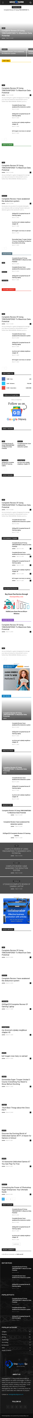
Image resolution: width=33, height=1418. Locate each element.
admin (3, 95)
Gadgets (4, 1104)
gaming (4, 1053)
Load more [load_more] (16, 1244)
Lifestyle (4, 1076)
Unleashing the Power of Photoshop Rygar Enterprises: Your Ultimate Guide (16, 1189)
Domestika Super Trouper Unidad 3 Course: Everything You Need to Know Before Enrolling (21, 241)
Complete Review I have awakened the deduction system (16, 200)
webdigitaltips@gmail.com (16, 1394)
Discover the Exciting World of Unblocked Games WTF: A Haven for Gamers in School (16, 1135)
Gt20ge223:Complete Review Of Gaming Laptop (8, 464)
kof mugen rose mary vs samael (21, 131)
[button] (30, 2)
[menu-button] (3, 2)
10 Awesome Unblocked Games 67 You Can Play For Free (16, 1163)
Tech (3, 28)
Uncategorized (21, 460)
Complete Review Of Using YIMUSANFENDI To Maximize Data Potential (16, 90)
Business (4, 49)
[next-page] (6, 139)
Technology (5, 280)
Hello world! (19, 1254)
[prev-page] (3, 139)
